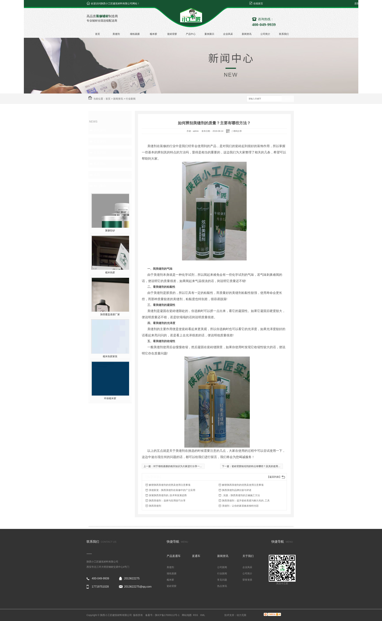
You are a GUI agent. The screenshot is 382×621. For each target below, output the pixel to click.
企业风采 (228, 34)
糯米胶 (153, 34)
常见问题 (100, 152)
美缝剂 (116, 34)
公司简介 (265, 34)
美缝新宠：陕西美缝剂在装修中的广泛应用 (172, 490)
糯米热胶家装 (110, 356)
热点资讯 (100, 163)
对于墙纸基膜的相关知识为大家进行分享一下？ (178, 466)
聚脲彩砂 (110, 230)
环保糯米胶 (110, 398)
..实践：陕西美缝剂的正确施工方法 (241, 495)
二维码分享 (236, 131)
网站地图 (187, 615)
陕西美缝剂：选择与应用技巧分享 (167, 500)
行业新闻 (131, 98)
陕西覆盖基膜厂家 (110, 314)
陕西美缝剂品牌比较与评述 (236, 490)
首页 (97, 34)
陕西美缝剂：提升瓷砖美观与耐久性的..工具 (246, 500)
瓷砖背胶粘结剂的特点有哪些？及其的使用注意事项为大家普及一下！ (269, 466)
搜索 (288, 98)
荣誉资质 (247, 579)
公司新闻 (100, 130)
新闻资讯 (247, 34)
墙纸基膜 (135, 34)
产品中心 (191, 34)
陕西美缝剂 (155, 505)
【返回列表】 (274, 476)
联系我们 (284, 34)
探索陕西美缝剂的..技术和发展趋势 (168, 495)
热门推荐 (100, 186)
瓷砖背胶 (172, 34)
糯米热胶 (110, 272)
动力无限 (241, 615)
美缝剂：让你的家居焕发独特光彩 (240, 505)
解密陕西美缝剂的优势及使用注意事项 (169, 484)
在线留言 (258, 3)
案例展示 (209, 34)
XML (203, 615)
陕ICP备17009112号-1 (167, 615)
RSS (196, 615)
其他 (97, 175)
